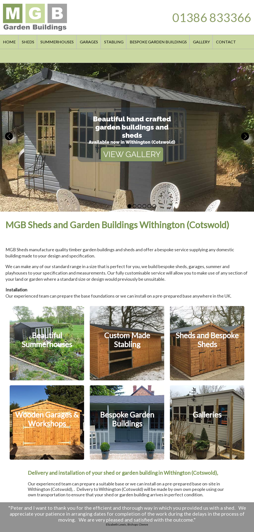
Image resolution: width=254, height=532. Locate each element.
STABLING (114, 41)
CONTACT (226, 41)
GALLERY (201, 41)
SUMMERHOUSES (57, 41)
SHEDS (28, 41)
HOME (9, 41)
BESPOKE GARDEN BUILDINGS (158, 41)
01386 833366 (211, 17)
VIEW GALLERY (132, 154)
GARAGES (89, 41)
